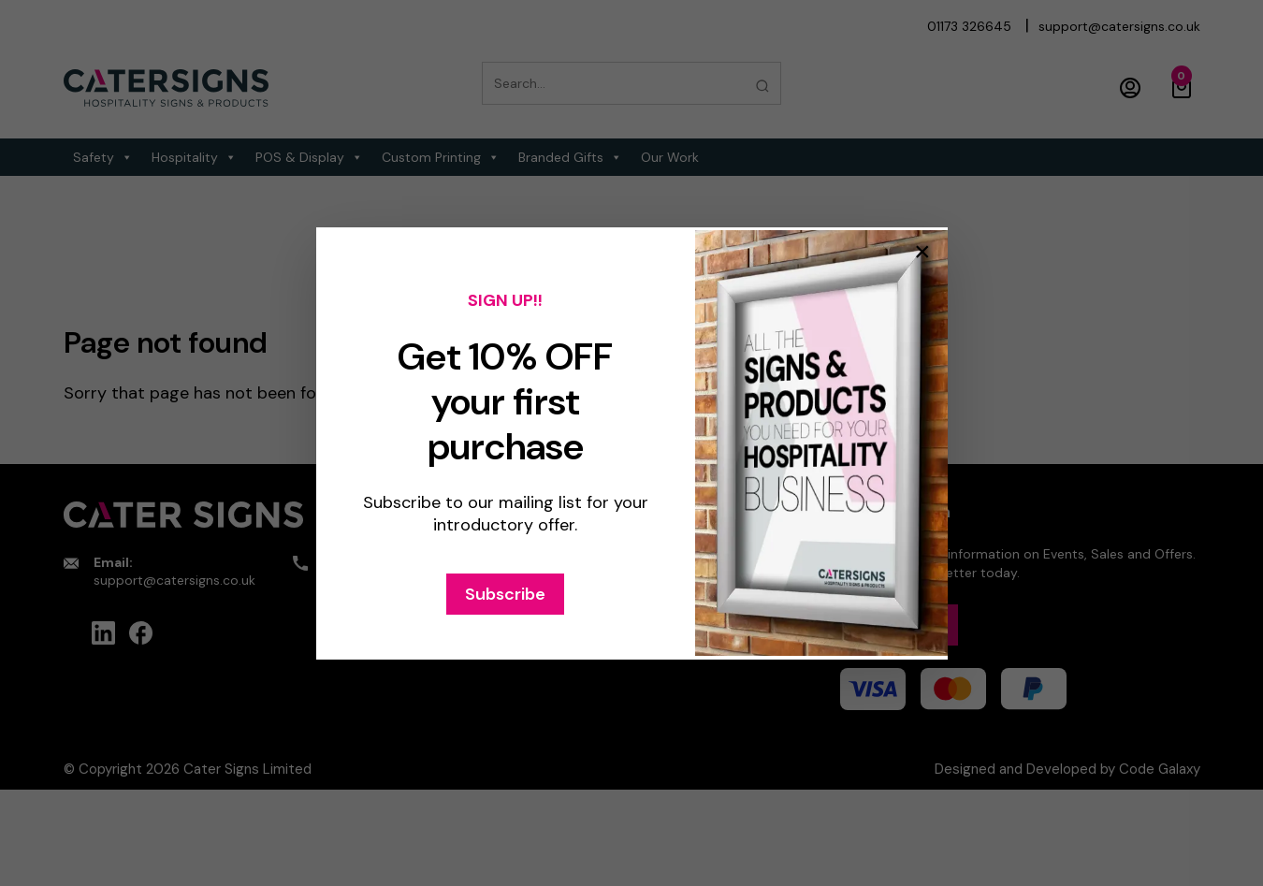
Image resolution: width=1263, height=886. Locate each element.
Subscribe (505, 594)
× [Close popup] (922, 252)
